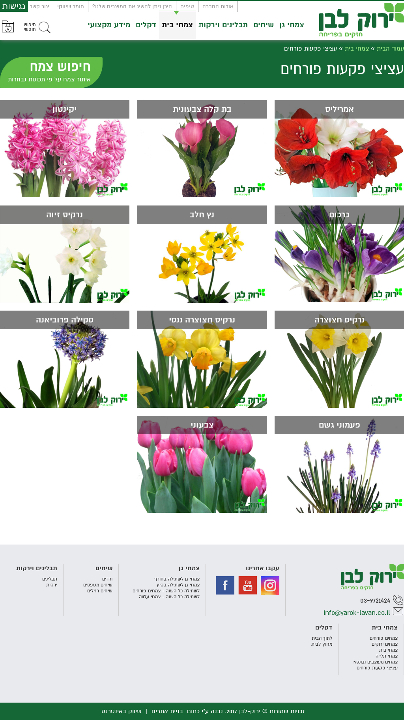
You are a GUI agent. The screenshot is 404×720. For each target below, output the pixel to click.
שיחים (263, 25)
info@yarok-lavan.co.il (357, 613)
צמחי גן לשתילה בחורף (177, 579)
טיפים (187, 6)
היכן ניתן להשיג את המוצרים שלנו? (132, 6)
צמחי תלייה (387, 656)
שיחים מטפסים (97, 585)
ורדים (107, 579)
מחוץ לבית (321, 644)
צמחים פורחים (384, 638)
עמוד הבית (390, 49)
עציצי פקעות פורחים (377, 668)
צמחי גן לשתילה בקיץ (178, 585)
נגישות (14, 6)
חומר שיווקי (70, 6)
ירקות (51, 585)
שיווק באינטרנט (121, 711)
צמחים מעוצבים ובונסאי (375, 662)
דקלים (146, 25)
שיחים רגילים (99, 591)
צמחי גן (291, 25)
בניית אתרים (167, 711)
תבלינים (49, 579)
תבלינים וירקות (223, 25)
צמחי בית (177, 25)
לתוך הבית (322, 638)
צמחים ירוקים (385, 644)
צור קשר (39, 6)
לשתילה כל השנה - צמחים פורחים (166, 591)
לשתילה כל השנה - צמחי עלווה (169, 597)
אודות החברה (218, 6)
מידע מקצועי (109, 25)
